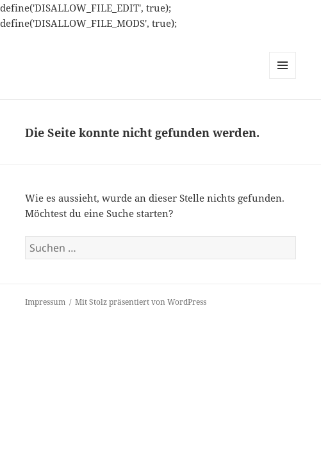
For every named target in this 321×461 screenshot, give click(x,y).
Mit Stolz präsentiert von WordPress (140, 301)
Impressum (45, 301)
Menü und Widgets (283, 78)
